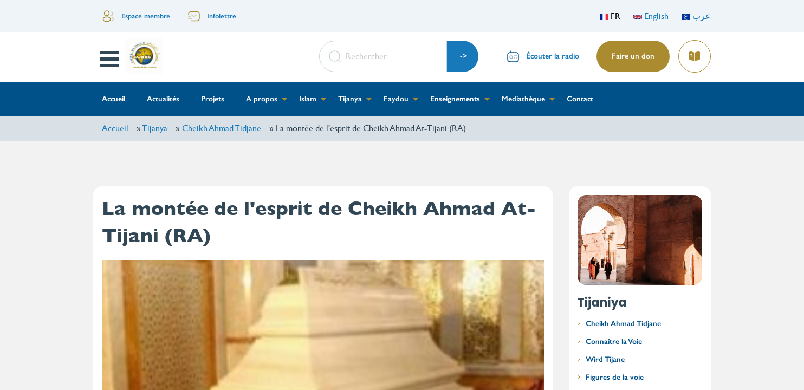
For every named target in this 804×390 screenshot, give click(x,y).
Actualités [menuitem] (163, 98)
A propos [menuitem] (261, 98)
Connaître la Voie (614, 341)
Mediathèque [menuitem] (523, 98)
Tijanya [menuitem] (350, 98)
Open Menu (110, 59)
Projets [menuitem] (212, 98)
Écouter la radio (552, 56)
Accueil (115, 128)
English (651, 16)
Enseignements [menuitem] (455, 98)
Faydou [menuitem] (396, 98)
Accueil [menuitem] (113, 98)
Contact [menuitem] (580, 98)
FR (610, 16)
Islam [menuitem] (307, 98)
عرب (696, 16)
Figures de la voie (615, 377)
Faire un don (633, 56)
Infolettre (221, 16)
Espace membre (145, 16)
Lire (694, 52)
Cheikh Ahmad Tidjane (221, 128)
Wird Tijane (605, 359)
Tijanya (154, 128)
